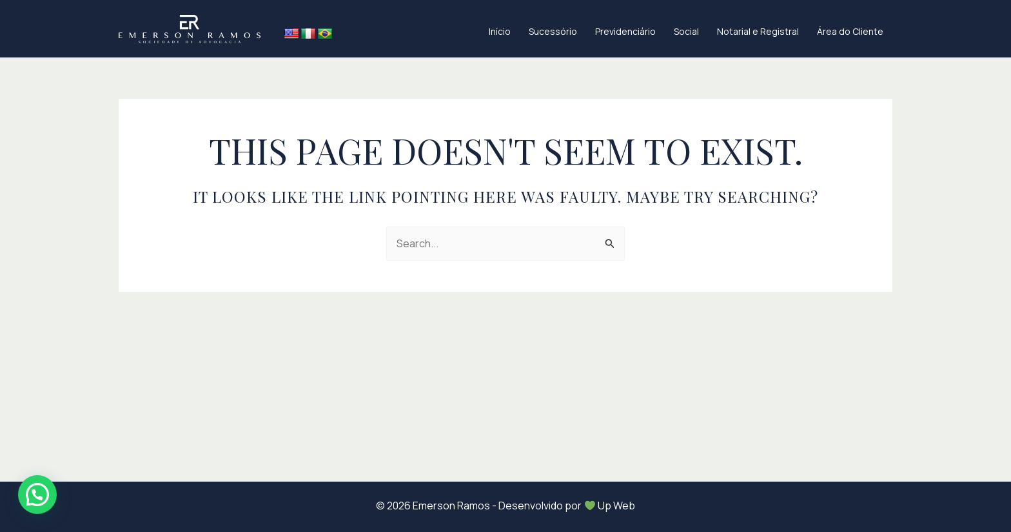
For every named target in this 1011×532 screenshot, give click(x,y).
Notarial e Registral (758, 31)
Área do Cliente (850, 31)
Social (686, 31)
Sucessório (553, 31)
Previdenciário (625, 31)
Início (500, 31)
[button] (37, 494)
